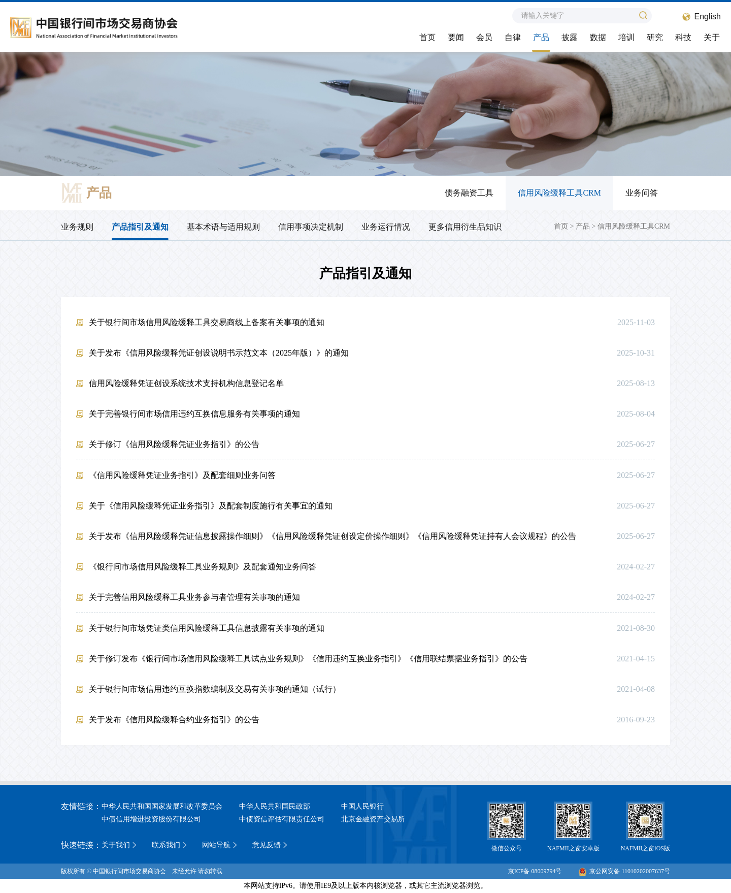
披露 (569, 37)
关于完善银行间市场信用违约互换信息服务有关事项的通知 (194, 413)
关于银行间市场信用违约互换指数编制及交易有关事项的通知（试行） (215, 689)
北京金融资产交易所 (373, 819)
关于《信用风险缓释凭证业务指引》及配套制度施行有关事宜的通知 (211, 505)
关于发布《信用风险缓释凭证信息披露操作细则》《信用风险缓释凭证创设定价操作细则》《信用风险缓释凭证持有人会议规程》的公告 (332, 536)
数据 (598, 37)
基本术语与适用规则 (223, 227)
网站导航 (216, 845)
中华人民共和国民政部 (274, 806)
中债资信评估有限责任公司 (281, 819)
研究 (655, 37)
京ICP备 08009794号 (535, 871)
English (707, 16)
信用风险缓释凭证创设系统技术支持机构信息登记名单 (186, 383)
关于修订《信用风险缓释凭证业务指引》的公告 (174, 444)
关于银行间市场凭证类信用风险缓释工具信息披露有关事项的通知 (206, 628)
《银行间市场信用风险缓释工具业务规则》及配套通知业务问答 (202, 566)
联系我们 (166, 845)
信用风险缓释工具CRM (559, 192)
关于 (712, 37)
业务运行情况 (385, 227)
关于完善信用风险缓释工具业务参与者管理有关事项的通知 (194, 597)
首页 (427, 37)
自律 (513, 37)
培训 (626, 37)
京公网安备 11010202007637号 (624, 871)
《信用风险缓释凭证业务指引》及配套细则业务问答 (182, 475)
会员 (484, 37)
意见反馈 (266, 845)
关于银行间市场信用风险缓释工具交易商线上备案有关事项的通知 (206, 322)
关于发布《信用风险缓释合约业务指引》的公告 (174, 719)
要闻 (456, 37)
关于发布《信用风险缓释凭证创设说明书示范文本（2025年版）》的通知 (219, 352)
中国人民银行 (362, 806)
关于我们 (116, 845)
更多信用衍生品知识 (465, 227)
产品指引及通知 (140, 227)
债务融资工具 (469, 192)
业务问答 (641, 192)
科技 (683, 37)
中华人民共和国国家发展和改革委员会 (162, 806)
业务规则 (77, 227)
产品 (541, 37)
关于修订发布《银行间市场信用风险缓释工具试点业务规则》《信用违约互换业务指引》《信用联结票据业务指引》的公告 (308, 658)
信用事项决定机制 (310, 227)
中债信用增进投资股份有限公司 (151, 819)
